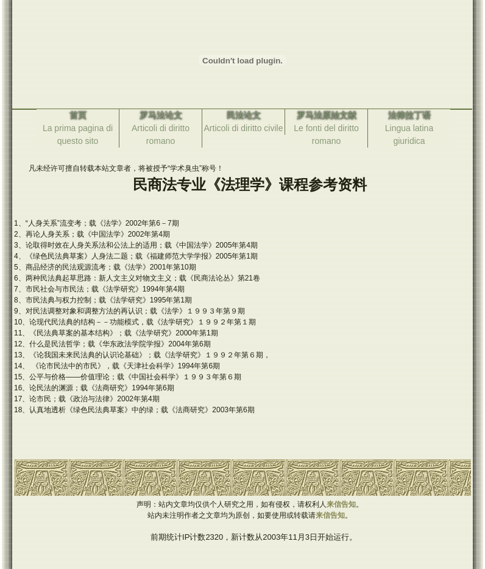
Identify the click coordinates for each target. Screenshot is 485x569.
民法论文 (244, 115)
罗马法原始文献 (326, 115)
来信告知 (341, 504)
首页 (78, 115)
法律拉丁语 (409, 115)
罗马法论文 (161, 115)
